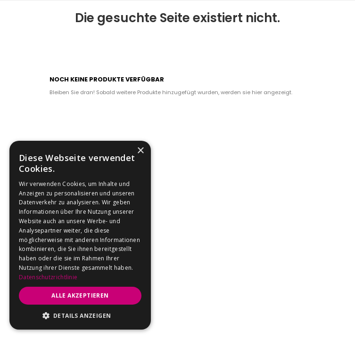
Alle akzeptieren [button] (79, 295)
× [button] (140, 150)
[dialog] (80, 235)
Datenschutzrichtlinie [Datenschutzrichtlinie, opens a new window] (48, 277)
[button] (80, 315)
